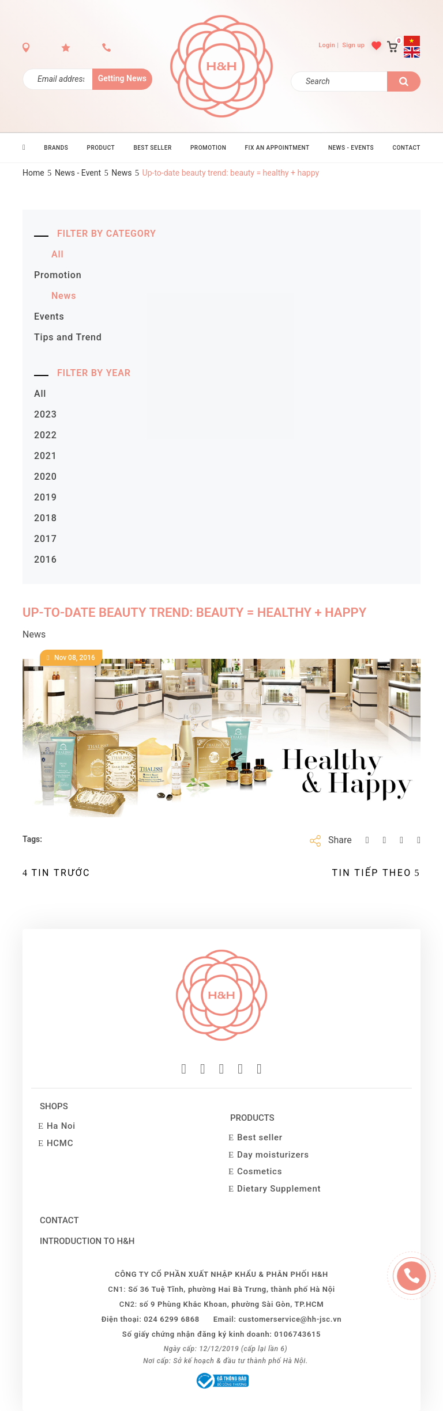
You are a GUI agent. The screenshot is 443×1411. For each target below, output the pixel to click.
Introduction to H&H (87, 1241)
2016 (45, 559)
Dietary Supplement (279, 1189)
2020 (45, 476)
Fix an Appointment (277, 148)
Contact (59, 1220)
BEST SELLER (152, 148)
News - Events (351, 148)
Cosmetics (259, 1171)
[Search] (339, 81)
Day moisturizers (273, 1155)
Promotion (57, 275)
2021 (45, 455)
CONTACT (406, 148)
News (121, 172)
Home (33, 172)
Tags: (32, 839)
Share (340, 840)
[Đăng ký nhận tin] (57, 79)
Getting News (122, 78)
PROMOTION (208, 148)
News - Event (78, 172)
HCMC (60, 1143)
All (57, 254)
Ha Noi (61, 1126)
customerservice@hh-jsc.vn (289, 1319)
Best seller (260, 1137)
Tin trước (56, 872)
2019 (45, 497)
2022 (45, 435)
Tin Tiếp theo (376, 872)
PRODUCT (101, 148)
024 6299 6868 (172, 1319)
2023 (45, 414)
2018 (45, 518)
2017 (45, 538)
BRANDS (56, 148)
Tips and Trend (68, 337)
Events (49, 316)
